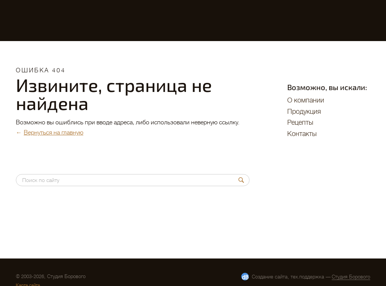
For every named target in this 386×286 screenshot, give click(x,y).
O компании (305, 100)
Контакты (302, 134)
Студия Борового (351, 277)
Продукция (304, 111)
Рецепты (300, 122)
